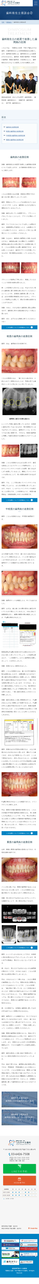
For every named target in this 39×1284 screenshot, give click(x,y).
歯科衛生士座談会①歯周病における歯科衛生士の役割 (20, 1099)
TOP (3, 22)
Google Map (33, 1228)
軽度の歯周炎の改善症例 (15, 131)
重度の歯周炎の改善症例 (15, 140)
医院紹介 (9, 22)
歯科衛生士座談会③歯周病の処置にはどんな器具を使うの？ (20, 1117)
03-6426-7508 (20, 1154)
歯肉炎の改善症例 (12, 127)
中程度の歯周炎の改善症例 (15, 135)
